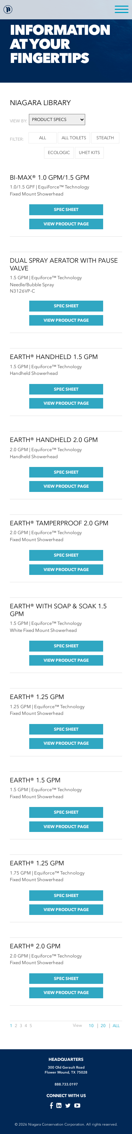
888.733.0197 (66, 1084)
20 (103, 1025)
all (42, 137)
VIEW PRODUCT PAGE (66, 223)
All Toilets (74, 137)
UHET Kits (89, 152)
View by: (18, 120)
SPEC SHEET (66, 209)
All (116, 1025)
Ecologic (59, 152)
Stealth (105, 137)
